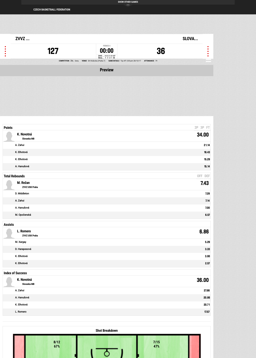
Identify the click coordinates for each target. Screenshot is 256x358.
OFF (199, 176)
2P (196, 127)
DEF (207, 176)
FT (208, 127)
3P (202, 127)
